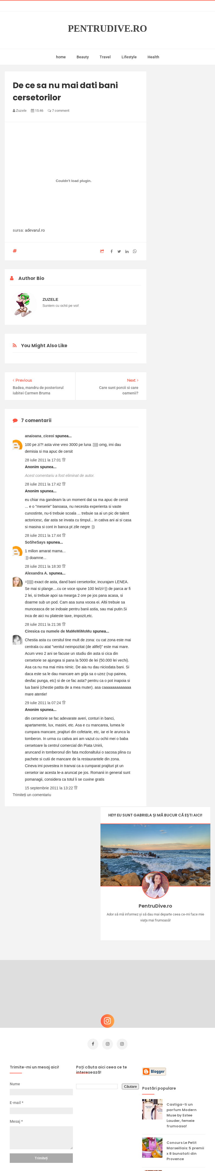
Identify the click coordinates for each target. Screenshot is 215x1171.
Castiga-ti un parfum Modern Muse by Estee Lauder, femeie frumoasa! (182, 971)
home (61, 57)
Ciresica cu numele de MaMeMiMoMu (59, 631)
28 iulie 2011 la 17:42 (43, 484)
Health (153, 57)
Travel (105, 57)
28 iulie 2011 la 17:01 (43, 460)
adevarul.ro (35, 230)
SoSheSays (36, 542)
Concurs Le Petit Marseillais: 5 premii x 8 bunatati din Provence (185, 1006)
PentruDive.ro (107, 29)
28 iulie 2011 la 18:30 (43, 566)
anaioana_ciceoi (40, 436)
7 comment (58, 111)
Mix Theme (152, 1156)
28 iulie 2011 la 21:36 (43, 624)
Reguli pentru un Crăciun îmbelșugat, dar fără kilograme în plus (183, 1069)
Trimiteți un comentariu (32, 795)
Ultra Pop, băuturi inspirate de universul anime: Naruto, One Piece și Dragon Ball (185, 1108)
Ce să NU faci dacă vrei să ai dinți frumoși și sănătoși (185, 1037)
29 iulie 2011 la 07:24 (43, 703)
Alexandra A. (37, 573)
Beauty (83, 57)
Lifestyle (129, 57)
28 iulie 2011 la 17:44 (43, 535)
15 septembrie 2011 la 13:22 (49, 788)
